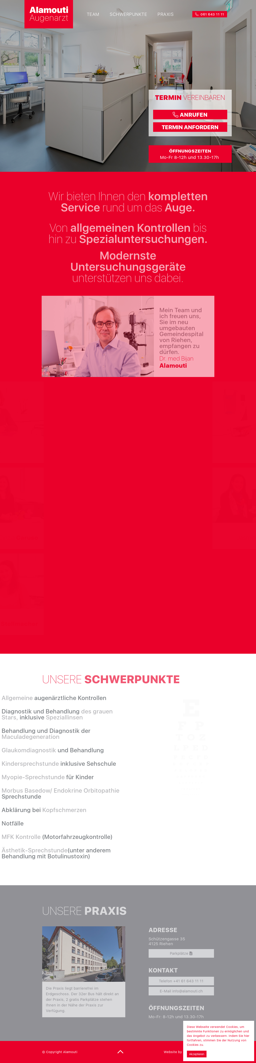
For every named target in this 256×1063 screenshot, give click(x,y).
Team (93, 14)
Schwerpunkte (128, 14)
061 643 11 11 (209, 14)
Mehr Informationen (219, 1044)
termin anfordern (190, 127)
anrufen (190, 114)
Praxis (166, 14)
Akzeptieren (196, 1054)
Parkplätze (181, 953)
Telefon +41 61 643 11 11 (181, 981)
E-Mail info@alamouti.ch (181, 991)
